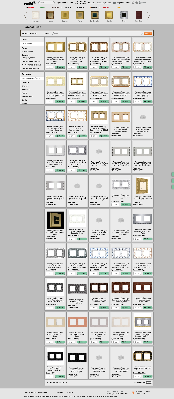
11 (51, 382)
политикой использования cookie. (106, 396)
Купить (60, 67)
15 (63, 382)
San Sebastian (94, 21)
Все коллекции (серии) (31, 78)
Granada (50, 21)
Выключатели (27, 52)
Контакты (91, 3)
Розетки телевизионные (31, 65)
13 (57, 382)
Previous (25, 16)
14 (60, 382)
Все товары (27, 44)
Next (148, 16)
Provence (36, 21)
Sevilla (109, 21)
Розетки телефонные (30, 68)
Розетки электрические (31, 61)
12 (54, 382)
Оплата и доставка (104, 3)
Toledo (124, 21)
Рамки (24, 48)
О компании (59, 392)
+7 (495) (64, 3)
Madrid (80, 21)
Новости (70, 392)
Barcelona (65, 21)
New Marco (139, 21)
